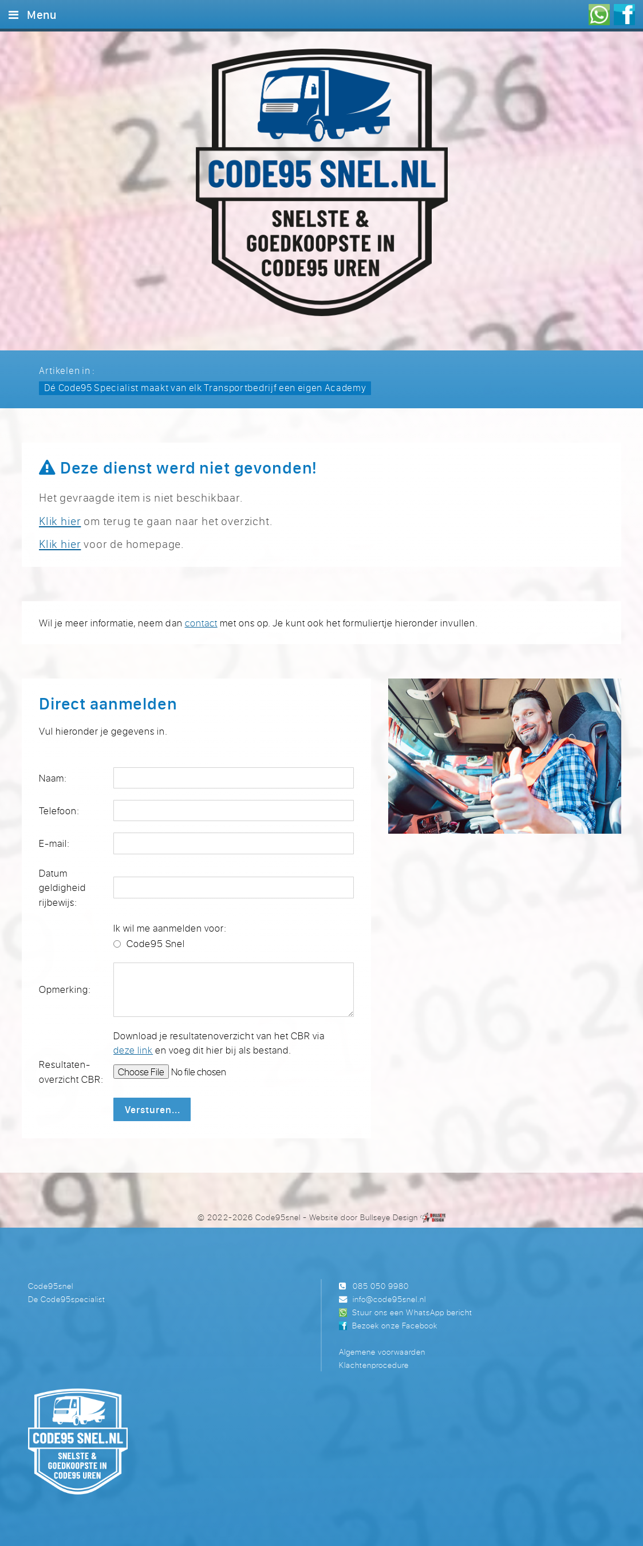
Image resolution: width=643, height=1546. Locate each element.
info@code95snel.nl (389, 1298)
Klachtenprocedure (374, 1364)
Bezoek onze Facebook (394, 1325)
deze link (133, 1049)
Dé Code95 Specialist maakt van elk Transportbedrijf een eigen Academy (205, 387)
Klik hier (60, 521)
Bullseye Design (389, 1217)
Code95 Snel (156, 943)
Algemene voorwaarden (382, 1351)
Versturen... (152, 1109)
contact (201, 622)
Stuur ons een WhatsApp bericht (412, 1312)
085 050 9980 (381, 1285)
